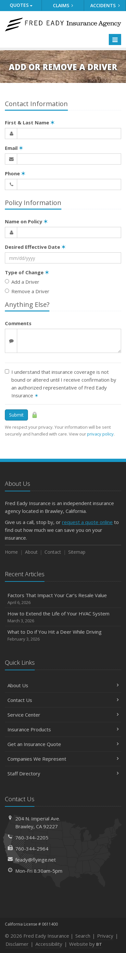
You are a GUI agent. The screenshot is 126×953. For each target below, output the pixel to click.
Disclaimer (17, 944)
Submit (16, 415)
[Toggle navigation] (115, 39)
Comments (18, 323)
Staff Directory (63, 773)
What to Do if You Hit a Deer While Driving (63, 635)
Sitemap (76, 552)
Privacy (105, 935)
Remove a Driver (27, 291)
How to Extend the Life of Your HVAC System (63, 617)
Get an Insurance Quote (63, 744)
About (31, 552)
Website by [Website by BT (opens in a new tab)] (85, 944)
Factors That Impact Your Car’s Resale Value (63, 599)
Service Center (63, 714)
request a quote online (87, 522)
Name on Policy (26, 221)
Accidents (105, 5)
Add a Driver (22, 281)
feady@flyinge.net (35, 859)
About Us (63, 685)
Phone (15, 173)
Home (11, 552)
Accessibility (48, 944)
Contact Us (63, 700)
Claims (63, 5)
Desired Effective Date (35, 247)
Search (82, 935)
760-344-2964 (31, 848)
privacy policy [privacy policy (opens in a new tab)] (100, 434)
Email (14, 148)
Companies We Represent (63, 758)
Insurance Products (63, 729)
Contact (52, 552)
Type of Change (27, 272)
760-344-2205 (31, 837)
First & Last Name (30, 122)
